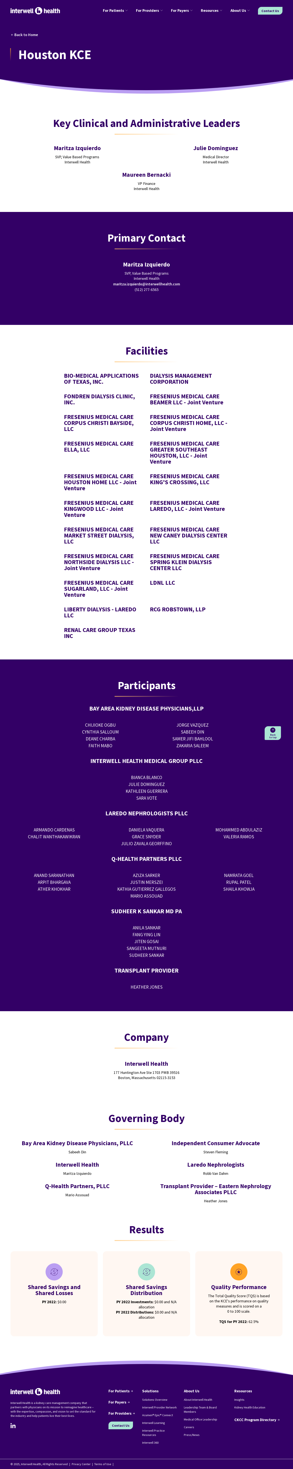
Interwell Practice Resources (153, 1433)
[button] (116, 11)
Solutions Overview (154, 1400)
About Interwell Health (198, 1400)
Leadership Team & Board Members (200, 1409)
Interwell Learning (153, 1423)
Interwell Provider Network (159, 1407)
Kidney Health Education (249, 1407)
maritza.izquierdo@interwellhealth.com (146, 284)
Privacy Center (81, 1464)
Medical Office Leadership (200, 1419)
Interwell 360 (150, 1443)
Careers (189, 1427)
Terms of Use (102, 1464)
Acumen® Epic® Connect (157, 1415)
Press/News (192, 1435)
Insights (239, 1400)
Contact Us (270, 11)
